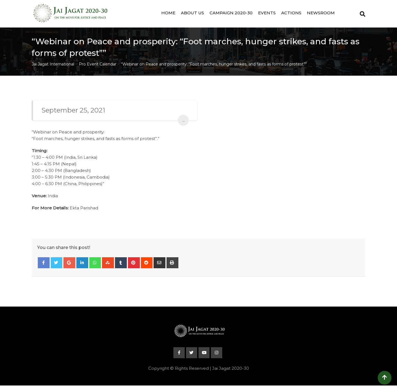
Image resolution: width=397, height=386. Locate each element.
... (183, 120)
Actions (291, 12)
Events (267, 12)
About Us (192, 12)
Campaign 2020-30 (231, 12)
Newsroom (321, 12)
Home (168, 12)
